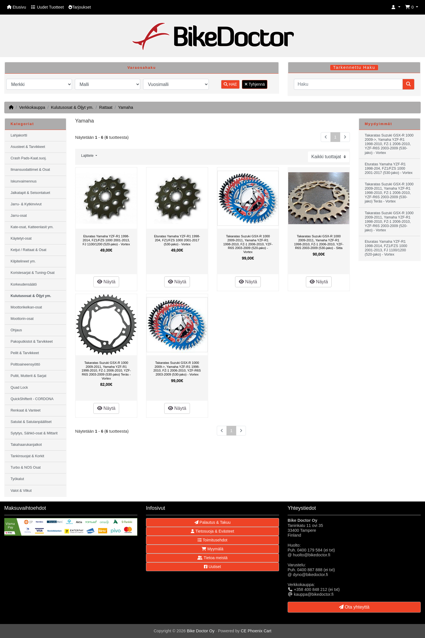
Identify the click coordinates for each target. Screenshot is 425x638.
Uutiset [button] (212, 566)
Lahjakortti (19, 135)
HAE (230, 84)
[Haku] (348, 84)
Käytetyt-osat (21, 238)
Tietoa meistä (212, 557)
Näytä (106, 281)
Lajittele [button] (88, 156)
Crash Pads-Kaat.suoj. (29, 158)
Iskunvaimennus (24, 181)
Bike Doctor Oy (200, 631)
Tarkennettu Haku (354, 67)
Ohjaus (16, 330)
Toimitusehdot (212, 540)
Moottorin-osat (22, 319)
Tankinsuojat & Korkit (27, 456)
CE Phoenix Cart (256, 631)
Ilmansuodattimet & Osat (30, 170)
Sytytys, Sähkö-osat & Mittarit (34, 433)
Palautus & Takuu (213, 522)
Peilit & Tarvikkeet (25, 353)
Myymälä (212, 549)
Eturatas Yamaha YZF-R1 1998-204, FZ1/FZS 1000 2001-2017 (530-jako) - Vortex (177, 240)
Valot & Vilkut (21, 491)
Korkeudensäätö (24, 284)
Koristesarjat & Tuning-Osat (33, 273)
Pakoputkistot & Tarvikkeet (32, 342)
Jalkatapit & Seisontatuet (30, 193)
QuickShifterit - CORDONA (32, 399)
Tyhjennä (254, 84)
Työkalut (17, 479)
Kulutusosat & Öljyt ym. (72, 107)
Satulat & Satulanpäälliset (31, 422)
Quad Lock (19, 388)
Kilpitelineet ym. (23, 261)
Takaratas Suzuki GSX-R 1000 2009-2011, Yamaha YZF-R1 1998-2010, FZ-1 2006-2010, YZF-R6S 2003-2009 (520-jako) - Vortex (248, 243)
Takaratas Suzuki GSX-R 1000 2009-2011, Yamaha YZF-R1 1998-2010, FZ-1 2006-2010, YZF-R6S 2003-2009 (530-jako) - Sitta (319, 242)
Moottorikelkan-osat (26, 307)
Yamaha (125, 107)
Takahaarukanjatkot (26, 445)
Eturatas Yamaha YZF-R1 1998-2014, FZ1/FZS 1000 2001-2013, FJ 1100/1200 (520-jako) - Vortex (106, 240)
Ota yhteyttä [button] (354, 607)
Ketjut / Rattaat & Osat (28, 250)
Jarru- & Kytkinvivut (26, 204)
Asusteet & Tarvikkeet (28, 147)
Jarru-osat (19, 216)
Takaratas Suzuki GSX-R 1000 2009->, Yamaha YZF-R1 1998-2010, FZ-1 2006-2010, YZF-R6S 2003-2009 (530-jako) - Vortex (177, 368)
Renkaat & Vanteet (26, 410)
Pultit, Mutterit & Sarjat (28, 376)
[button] (396, 7)
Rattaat (105, 107)
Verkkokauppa (32, 107)
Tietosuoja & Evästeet (212, 531)
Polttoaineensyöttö (25, 364)
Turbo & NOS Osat (26, 468)
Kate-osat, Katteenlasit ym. (32, 227)
